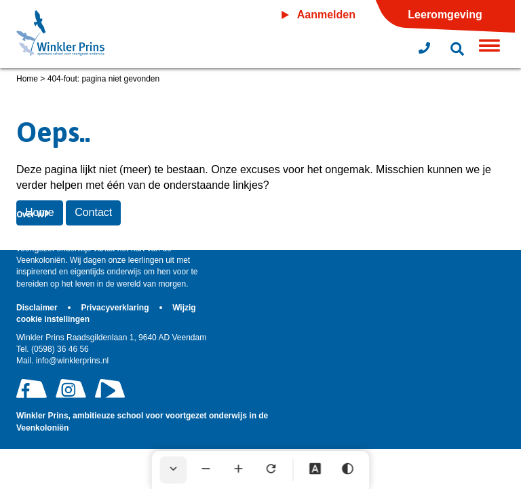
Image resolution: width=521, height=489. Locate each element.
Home (27, 79)
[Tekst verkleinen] (206, 470)
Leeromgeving (445, 14)
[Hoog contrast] (348, 470)
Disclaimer (38, 307)
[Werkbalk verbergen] (173, 470)
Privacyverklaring (116, 307)
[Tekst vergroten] (238, 470)
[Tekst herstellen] (271, 470)
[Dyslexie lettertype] (315, 470)
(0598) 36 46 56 (52, 349)
